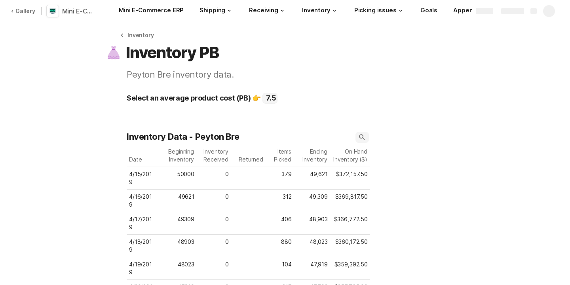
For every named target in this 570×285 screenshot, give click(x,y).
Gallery (23, 11)
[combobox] (269, 98)
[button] (229, 11)
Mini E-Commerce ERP (80, 11)
